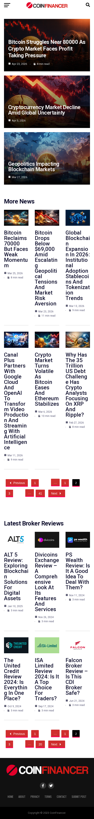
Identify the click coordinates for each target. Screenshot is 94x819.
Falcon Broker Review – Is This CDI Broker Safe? (77, 676)
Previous (17, 483)
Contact (62, 797)
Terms (48, 797)
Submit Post (79, 797)
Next (56, 493)
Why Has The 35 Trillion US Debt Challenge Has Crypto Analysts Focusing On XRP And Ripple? (77, 385)
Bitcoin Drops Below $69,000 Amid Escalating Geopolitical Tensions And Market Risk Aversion (46, 268)
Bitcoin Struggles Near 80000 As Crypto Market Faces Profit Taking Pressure (47, 49)
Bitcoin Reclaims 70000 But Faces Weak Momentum (16, 249)
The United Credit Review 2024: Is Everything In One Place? (15, 679)
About (22, 797)
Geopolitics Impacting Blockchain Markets (33, 166)
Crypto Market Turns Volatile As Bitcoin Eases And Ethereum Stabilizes (47, 379)
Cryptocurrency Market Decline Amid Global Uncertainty (44, 110)
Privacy (35, 797)
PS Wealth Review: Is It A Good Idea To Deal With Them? (78, 571)
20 (40, 744)
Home (10, 797)
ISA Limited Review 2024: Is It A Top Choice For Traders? (47, 679)
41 (40, 493)
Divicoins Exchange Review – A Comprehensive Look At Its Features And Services (47, 582)
